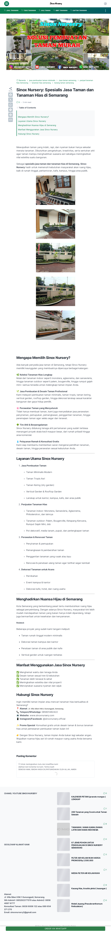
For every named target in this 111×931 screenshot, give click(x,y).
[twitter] (10, 99)
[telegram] (10, 110)
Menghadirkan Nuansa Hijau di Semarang (37, 125)
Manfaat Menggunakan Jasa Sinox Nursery (38, 129)
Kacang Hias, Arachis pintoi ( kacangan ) (89, 888)
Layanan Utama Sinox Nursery (32, 121)
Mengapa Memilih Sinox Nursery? (33, 117)
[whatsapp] (10, 105)
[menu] (6, 3)
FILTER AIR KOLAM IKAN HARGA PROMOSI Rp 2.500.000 (85, 859)
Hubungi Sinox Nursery (28, 134)
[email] (10, 120)
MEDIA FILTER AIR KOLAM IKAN (85, 873)
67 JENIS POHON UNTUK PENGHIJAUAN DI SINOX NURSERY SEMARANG (87, 845)
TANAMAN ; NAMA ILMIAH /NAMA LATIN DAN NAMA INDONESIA (86, 828)
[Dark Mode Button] (105, 3)
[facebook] (10, 94)
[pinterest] (10, 115)
